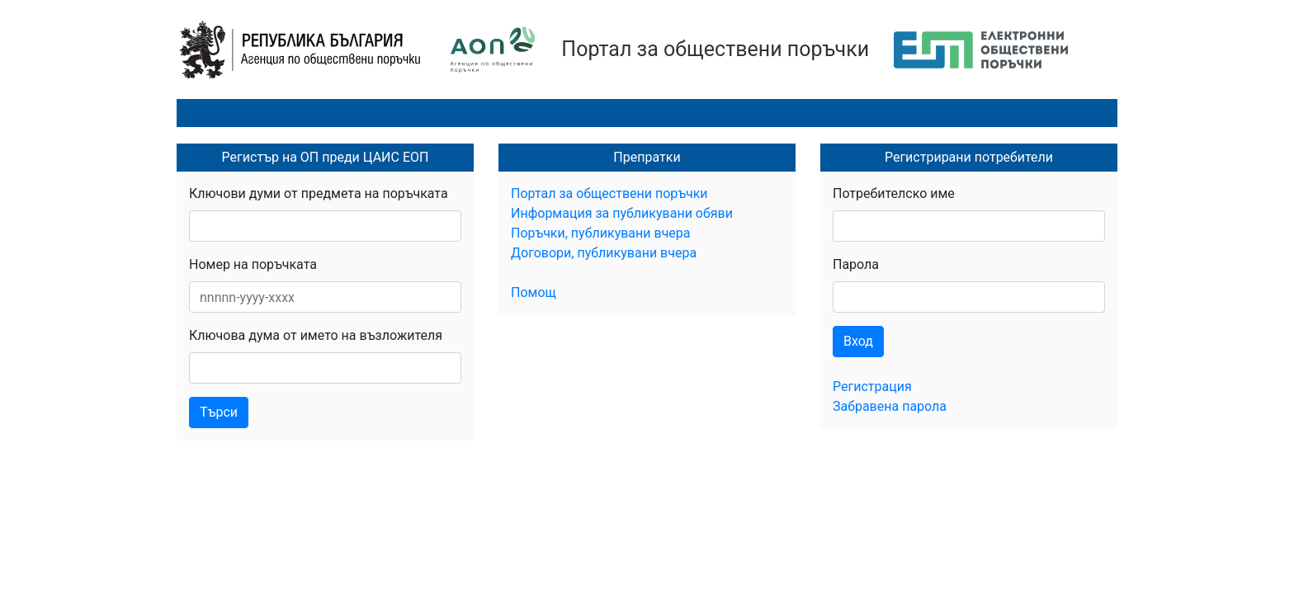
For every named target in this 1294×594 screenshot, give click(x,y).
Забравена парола (890, 406)
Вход (858, 341)
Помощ (533, 292)
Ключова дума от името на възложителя (315, 335)
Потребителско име (894, 193)
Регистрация (872, 386)
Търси (219, 412)
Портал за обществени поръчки (715, 49)
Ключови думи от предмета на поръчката (318, 193)
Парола (856, 264)
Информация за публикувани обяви (622, 213)
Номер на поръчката (253, 264)
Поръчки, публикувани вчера (601, 233)
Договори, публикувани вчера (604, 253)
